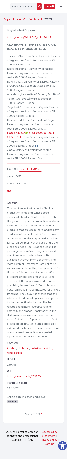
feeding (11, 348)
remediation (14, 353)
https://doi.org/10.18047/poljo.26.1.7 (29, 37)
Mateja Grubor (16, 133)
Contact (49, 444)
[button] (60, 6)
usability (48, 348)
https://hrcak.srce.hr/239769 (24, 376)
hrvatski (50, 6)
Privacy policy (49, 440)
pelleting (36, 348)
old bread (23, 348)
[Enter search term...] (23, 6)
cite (9, 190)
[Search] (39, 6)
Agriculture (12, 19)
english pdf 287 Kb (30, 169)
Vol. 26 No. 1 (32, 19)
